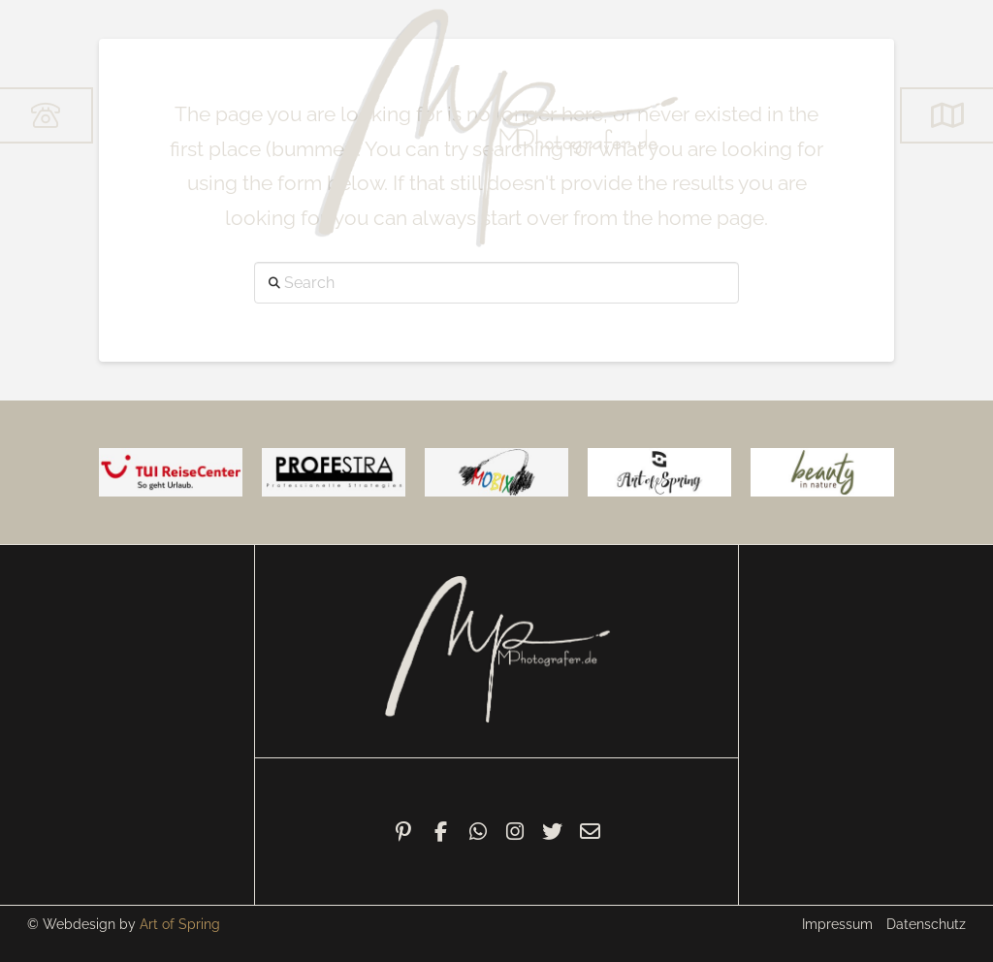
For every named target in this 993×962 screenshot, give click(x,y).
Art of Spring (180, 924)
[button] (946, 115)
